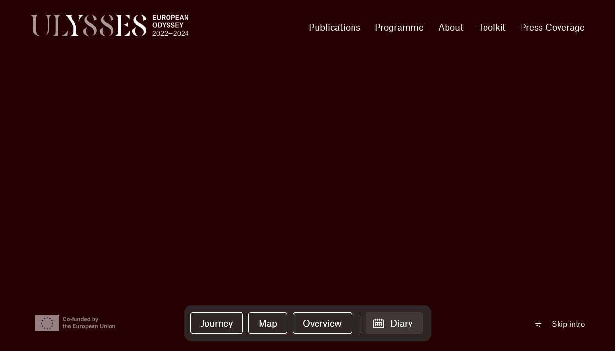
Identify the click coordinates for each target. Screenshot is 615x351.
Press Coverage (553, 27)
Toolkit (492, 27)
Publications (334, 27)
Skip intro (568, 323)
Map (268, 323)
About (451, 27)
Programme (399, 27)
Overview (322, 323)
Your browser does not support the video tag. (307, 175)
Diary (401, 323)
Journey (217, 323)
